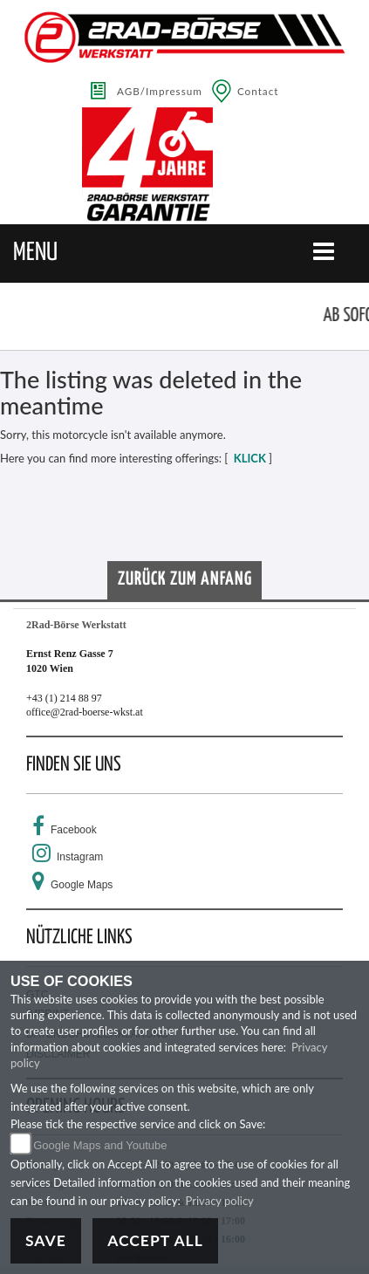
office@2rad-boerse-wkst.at (84, 712)
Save (45, 1240)
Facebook (74, 830)
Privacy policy (220, 1201)
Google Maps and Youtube (100, 1145)
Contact (258, 91)
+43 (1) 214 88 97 (64, 698)
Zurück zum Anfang (185, 579)
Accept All (155, 1240)
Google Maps (82, 885)
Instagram (80, 857)
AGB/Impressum (159, 91)
